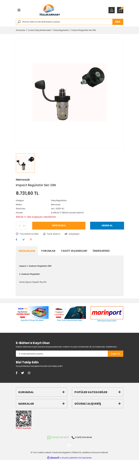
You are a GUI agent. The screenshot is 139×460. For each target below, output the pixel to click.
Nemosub (23, 180)
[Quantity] (21, 226)
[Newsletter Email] (62, 354)
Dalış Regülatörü (59, 200)
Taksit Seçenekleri (74, 251)
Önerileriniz (101, 251)
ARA (117, 22)
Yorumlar (48, 251)
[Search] (69, 22)
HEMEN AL (107, 225)
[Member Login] (111, 10)
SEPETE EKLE (59, 225)
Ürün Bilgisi (27, 251)
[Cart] (120, 10)
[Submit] (115, 354)
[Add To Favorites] (27, 234)
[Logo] (49, 10)
